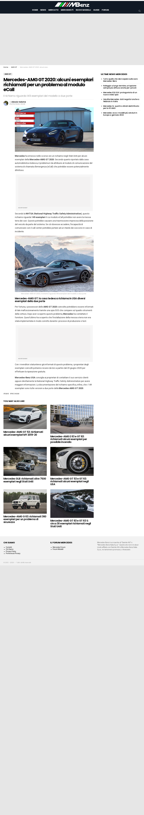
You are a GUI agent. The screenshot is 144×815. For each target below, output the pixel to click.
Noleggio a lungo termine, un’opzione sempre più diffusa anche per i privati (119, 86)
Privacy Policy (11, 551)
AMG (7, 393)
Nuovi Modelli (83, 10)
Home (35, 10)
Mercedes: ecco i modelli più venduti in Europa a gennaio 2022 (120, 114)
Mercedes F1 (67, 10)
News (43, 10)
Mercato (53, 10)
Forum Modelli (58, 549)
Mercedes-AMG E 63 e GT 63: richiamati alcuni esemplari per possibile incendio (68, 439)
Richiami (15, 393)
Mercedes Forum (59, 547)
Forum (105, 10)
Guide (96, 10)
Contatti (9, 547)
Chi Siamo (9, 549)
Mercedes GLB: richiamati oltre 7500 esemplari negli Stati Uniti (24, 480)
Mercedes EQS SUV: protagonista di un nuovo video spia (120, 93)
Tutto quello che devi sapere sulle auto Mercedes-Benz (120, 80)
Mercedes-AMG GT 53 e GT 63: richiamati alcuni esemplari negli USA (69, 481)
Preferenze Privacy (13, 553)
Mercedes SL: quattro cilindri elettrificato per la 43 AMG (121, 107)
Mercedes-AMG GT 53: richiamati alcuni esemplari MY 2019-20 (23, 433)
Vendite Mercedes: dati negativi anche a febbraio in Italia (121, 100)
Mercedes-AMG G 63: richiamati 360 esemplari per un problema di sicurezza (24, 519)
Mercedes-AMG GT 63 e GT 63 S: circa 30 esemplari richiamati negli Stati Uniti (70, 523)
